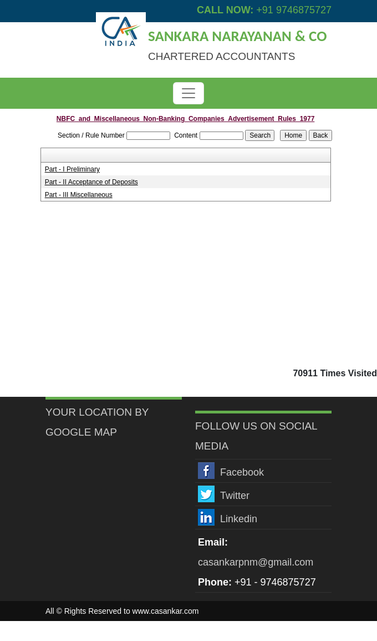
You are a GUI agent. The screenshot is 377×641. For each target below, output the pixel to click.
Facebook (242, 472)
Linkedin (238, 518)
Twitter (234, 495)
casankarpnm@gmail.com (255, 562)
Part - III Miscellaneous (79, 195)
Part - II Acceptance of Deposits (91, 182)
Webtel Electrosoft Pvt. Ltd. (285, 631)
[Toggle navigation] (188, 93)
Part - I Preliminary (72, 169)
